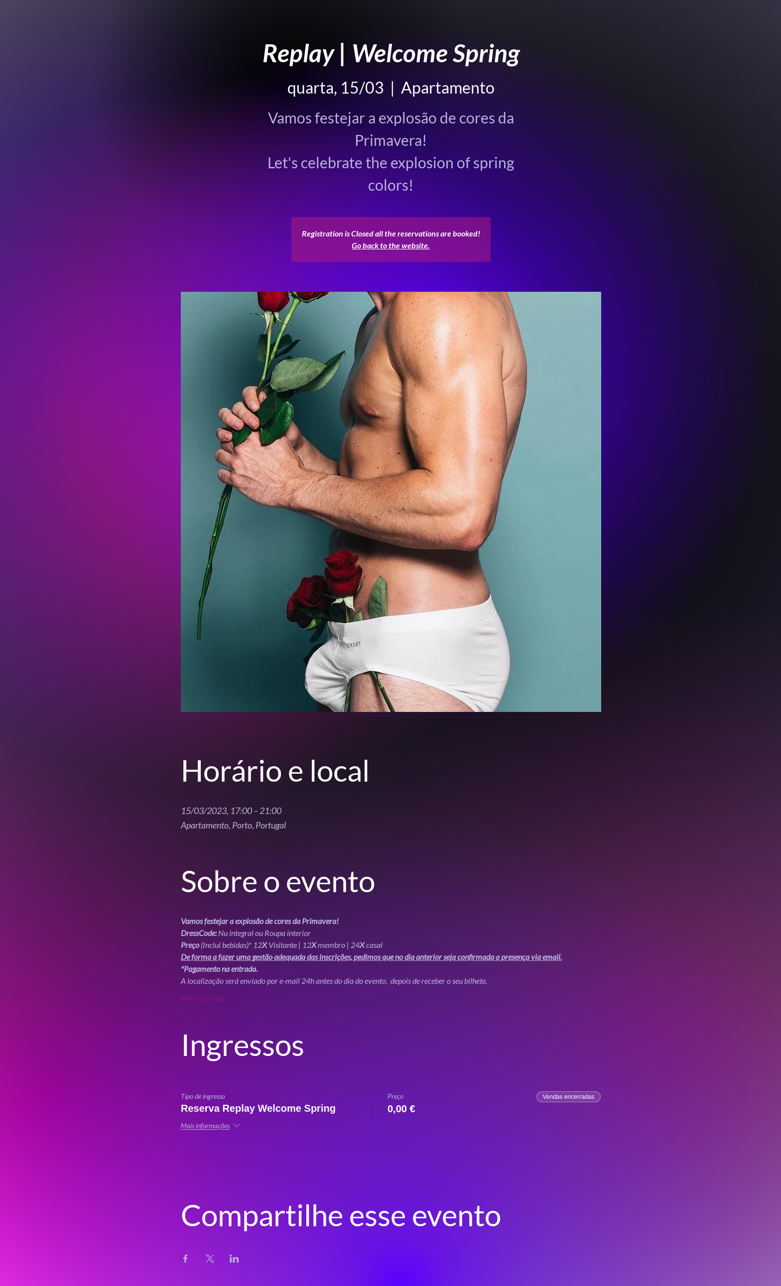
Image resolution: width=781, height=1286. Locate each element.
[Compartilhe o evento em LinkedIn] (234, 1259)
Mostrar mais (202, 998)
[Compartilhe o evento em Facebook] (185, 1259)
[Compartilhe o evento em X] (210, 1259)
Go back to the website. (391, 245)
